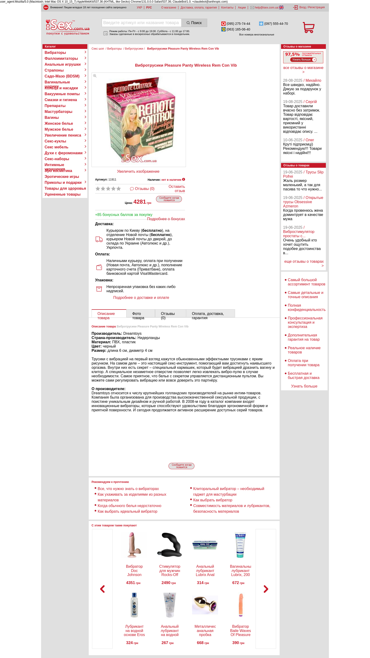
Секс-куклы (55, 141)
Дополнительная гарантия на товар (304, 337)
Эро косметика (58, 171)
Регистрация (316, 7)
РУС (149, 7)
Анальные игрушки (63, 64)
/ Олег (308, 140)
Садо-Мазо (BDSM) (62, 76)
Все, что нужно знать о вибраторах (128, 489)
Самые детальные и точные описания (306, 295)
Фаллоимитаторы (61, 58)
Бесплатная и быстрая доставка (304, 375)
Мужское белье (59, 129)
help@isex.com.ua (266, 7)
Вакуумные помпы (62, 94)
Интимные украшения (55, 165)
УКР (139, 7)
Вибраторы (55, 53)
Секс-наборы (57, 159)
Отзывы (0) (145, 189)
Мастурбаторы (58, 112)
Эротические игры (62, 177)
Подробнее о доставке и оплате (141, 298)
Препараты (55, 106)
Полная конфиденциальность (307, 307)
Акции (242, 7)
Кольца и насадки (61, 88)
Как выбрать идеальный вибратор (127, 511)
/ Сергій (310, 102)
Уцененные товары (62, 194)
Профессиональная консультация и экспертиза (305, 322)
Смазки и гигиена (61, 100)
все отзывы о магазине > (303, 70)
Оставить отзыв (176, 189)
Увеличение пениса (63, 135)
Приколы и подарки (63, 183)
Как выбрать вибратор (212, 500)
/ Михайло (312, 80)
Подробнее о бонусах (166, 219)
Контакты (227, 7)
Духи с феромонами (64, 153)
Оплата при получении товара (304, 363)
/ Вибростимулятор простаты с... (299, 231)
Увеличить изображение (138, 171)
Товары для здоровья (65, 188)
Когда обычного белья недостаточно (130, 506)
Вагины (52, 118)
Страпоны (54, 70)
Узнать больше (304, 386)
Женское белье (59, 123)
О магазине (168, 7)
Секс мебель (56, 147)
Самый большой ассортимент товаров (306, 282)
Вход (302, 7)
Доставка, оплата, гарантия (199, 7)
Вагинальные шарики (57, 82)
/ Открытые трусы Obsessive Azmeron (303, 202)
